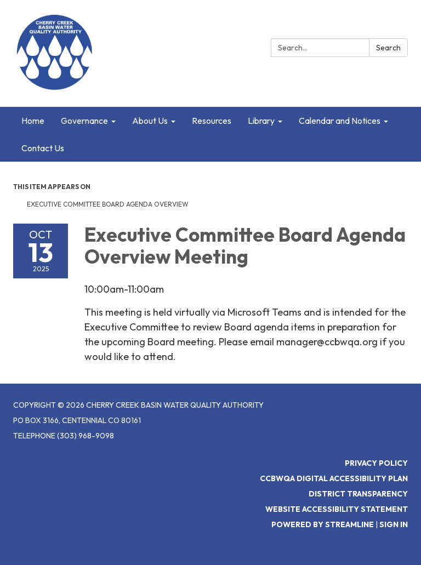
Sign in (393, 524)
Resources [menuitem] (211, 120)
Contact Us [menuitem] (42, 147)
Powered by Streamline (322, 524)
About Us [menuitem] (150, 120)
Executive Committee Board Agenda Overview (108, 204)
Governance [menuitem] (84, 120)
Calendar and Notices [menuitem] (339, 120)
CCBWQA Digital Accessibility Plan (334, 478)
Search (388, 48)
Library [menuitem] (261, 120)
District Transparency (358, 494)
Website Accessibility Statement (336, 509)
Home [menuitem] (32, 120)
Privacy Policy (376, 463)
